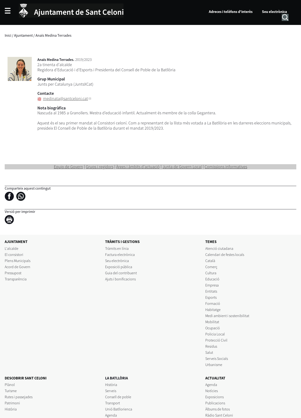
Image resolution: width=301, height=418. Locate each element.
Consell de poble (118, 396)
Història (11, 409)
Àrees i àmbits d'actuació (138, 166)
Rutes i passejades (18, 396)
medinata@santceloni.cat (65, 98)
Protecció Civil (216, 340)
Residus (211, 346)
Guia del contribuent (121, 273)
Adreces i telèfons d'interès (231, 11)
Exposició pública (118, 266)
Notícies (211, 390)
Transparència (16, 279)
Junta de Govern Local (182, 166)
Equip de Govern (68, 166)
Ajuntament (23, 35)
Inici (8, 35)
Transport (112, 403)
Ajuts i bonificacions (120, 279)
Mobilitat (212, 321)
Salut (209, 352)
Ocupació (212, 328)
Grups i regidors (99, 166)
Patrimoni (12, 403)
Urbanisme (213, 364)
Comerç (211, 266)
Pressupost (13, 273)
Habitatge (213, 309)
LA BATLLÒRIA (116, 378)
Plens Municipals (17, 260)
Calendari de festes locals (224, 254)
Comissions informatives (226, 166)
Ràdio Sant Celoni (219, 415)
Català (210, 260)
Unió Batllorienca (118, 409)
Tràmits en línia (117, 248)
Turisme (11, 390)
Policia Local (215, 334)
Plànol (10, 384)
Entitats (211, 291)
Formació (212, 303)
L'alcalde (11, 248)
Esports (211, 297)
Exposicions (214, 396)
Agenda (111, 415)
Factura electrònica (120, 254)
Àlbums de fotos (217, 409)
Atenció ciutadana (219, 248)
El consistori (14, 254)
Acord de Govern (17, 266)
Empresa (212, 285)
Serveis (110, 390)
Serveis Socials (216, 358)
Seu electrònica (274, 11)
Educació (212, 279)
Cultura (210, 273)
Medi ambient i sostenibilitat (227, 315)
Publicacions (215, 403)
